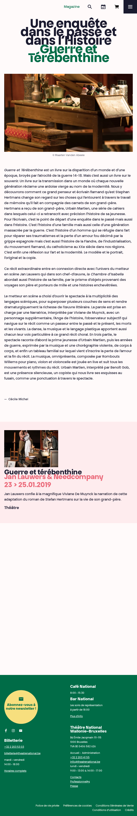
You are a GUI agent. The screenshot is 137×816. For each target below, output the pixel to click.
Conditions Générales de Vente (115, 806)
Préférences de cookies (77, 806)
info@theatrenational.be (85, 762)
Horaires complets (15, 771)
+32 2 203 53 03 (14, 747)
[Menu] (130, 6)
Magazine (72, 7)
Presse (74, 786)
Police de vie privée (47, 806)
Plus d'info (76, 716)
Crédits (129, 810)
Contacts (75, 777)
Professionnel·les (80, 782)
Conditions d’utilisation (106, 810)
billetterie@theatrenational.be (22, 753)
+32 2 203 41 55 (80, 757)
